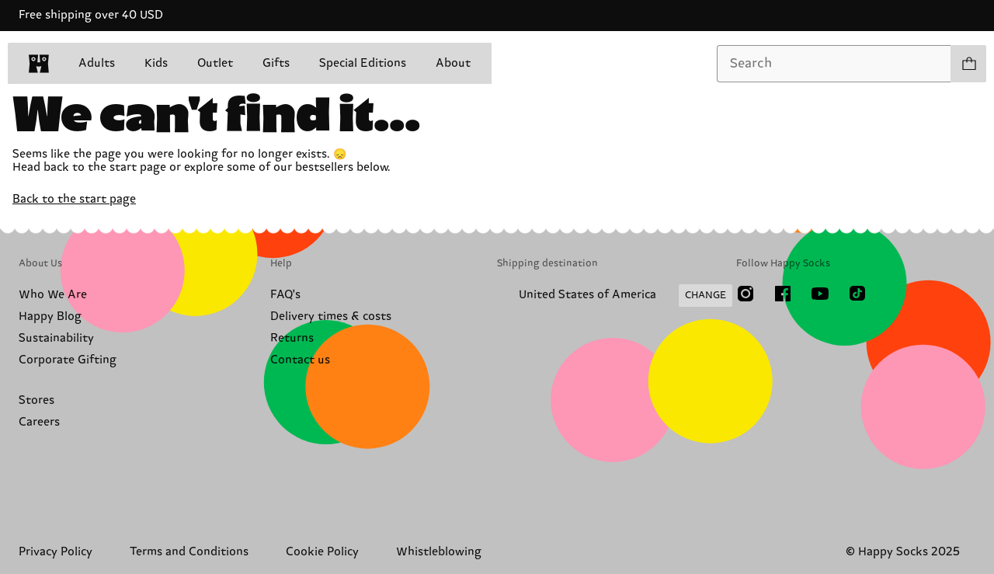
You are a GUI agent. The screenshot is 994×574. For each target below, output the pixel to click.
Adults (96, 63)
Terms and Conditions (189, 551)
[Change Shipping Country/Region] (614, 296)
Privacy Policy (55, 551)
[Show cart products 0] (968, 63)
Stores (36, 400)
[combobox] (834, 63)
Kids (156, 63)
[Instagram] (745, 293)
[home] (39, 63)
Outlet (215, 63)
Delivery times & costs (330, 316)
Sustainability (56, 338)
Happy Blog (50, 316)
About (453, 63)
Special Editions (362, 63)
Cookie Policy (322, 551)
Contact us (300, 360)
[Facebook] (782, 293)
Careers (39, 422)
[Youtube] (820, 293)
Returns (292, 338)
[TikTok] (857, 293)
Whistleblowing (438, 551)
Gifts (276, 63)
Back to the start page (74, 199)
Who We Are (53, 294)
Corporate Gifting (67, 360)
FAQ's (285, 294)
